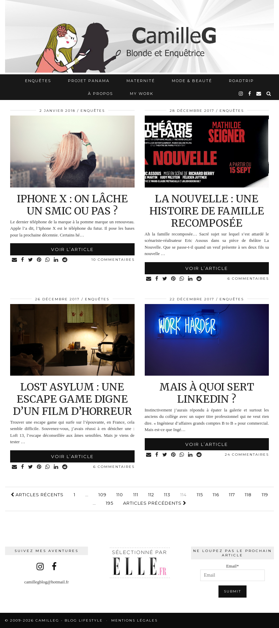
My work (142, 93)
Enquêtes (38, 80)
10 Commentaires (113, 259)
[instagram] (241, 93)
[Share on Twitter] (30, 260)
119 (265, 494)
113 (167, 494)
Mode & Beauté (192, 80)
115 (200, 494)
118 (248, 494)
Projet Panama (89, 80)
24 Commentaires (247, 454)
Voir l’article (72, 249)
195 (109, 503)
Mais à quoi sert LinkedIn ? (206, 392)
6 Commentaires (248, 278)
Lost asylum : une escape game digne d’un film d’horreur (72, 399)
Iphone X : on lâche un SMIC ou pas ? (72, 204)
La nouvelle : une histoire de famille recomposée (206, 210)
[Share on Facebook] (22, 260)
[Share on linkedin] (56, 260)
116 (216, 494)
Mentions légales (134, 620)
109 (102, 494)
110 (119, 494)
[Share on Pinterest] (39, 260)
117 (232, 494)
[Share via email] (14, 260)
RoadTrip (241, 80)
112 (151, 494)
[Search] (269, 93)
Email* (232, 572)
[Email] (259, 93)
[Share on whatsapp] (48, 260)
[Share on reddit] (65, 260)
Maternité (140, 80)
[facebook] (250, 93)
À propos (100, 93)
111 (135, 494)
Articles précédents (154, 503)
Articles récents (37, 494)
